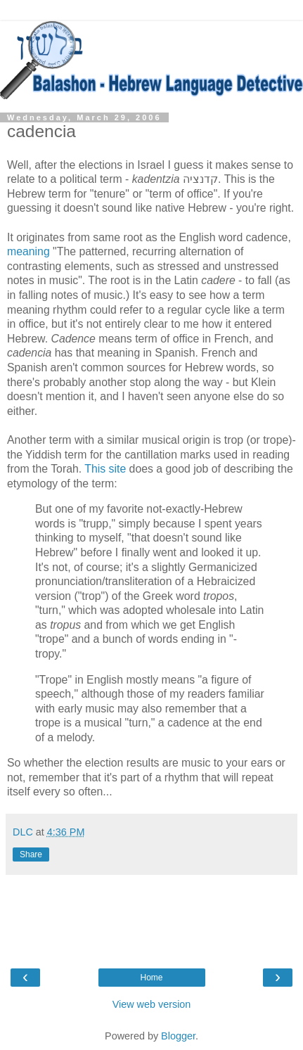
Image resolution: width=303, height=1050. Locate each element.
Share (31, 854)
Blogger (178, 1036)
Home (151, 977)
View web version (151, 1004)
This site (106, 469)
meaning (28, 251)
